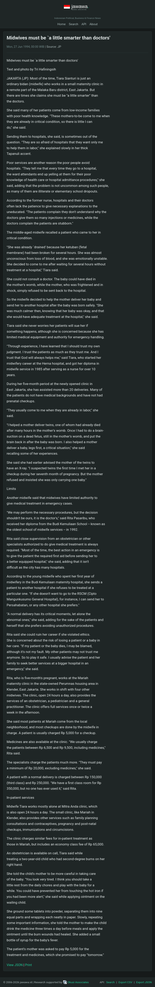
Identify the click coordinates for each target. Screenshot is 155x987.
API (84, 24)
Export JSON (144, 982)
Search (73, 24)
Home (61, 24)
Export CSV (125, 982)
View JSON (15, 965)
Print (28, 965)
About (93, 24)
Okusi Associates (76, 982)
